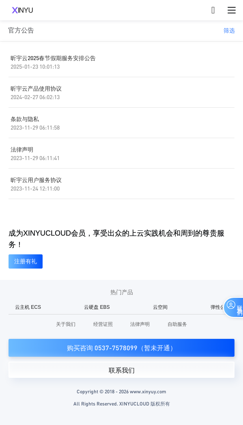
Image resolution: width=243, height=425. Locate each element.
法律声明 (22, 149)
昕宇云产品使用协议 (36, 88)
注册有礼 (25, 261)
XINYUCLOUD (22, 10)
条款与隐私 (25, 118)
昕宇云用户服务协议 (36, 179)
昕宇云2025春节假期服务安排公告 (53, 57)
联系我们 (122, 370)
